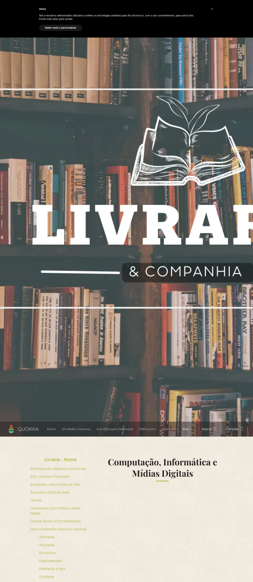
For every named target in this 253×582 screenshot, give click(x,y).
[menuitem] (52, 428)
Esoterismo (47, 553)
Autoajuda (46, 545)
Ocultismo (46, 576)
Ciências (36, 500)
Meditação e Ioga (51, 569)
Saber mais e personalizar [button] (61, 27)
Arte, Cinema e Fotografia (49, 476)
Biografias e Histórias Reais (50, 492)
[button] (209, 428)
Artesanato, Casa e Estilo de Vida (55, 484)
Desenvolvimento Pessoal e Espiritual (58, 529)
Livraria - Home (60, 459)
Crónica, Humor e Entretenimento (55, 521)
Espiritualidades (50, 560)
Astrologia (46, 537)
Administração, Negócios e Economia (58, 468)
